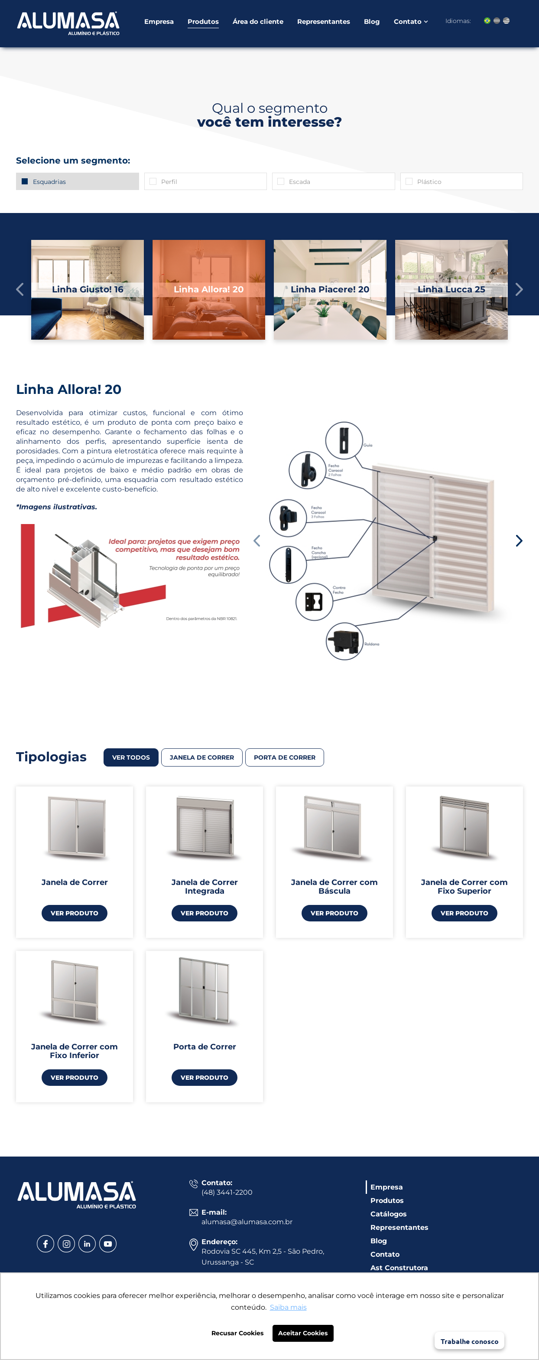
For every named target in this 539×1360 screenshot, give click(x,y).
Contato (408, 22)
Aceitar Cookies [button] (303, 1333)
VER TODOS (131, 757)
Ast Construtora (399, 1268)
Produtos (203, 22)
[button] (20, 289)
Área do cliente (258, 22)
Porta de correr (284, 757)
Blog (372, 22)
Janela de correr (202, 757)
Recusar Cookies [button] (237, 1333)
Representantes (323, 22)
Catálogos (388, 1214)
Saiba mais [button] (288, 1307)
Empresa (159, 22)
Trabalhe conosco (470, 1341)
